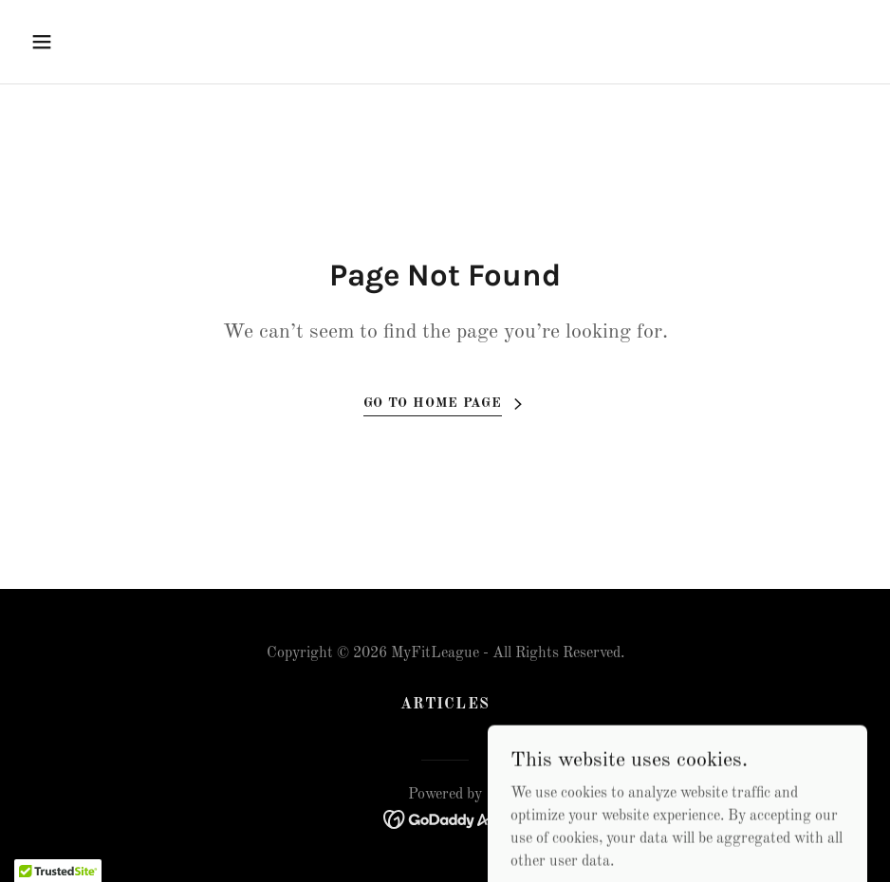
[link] (445, 819)
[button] (120, 42)
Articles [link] (444, 704)
